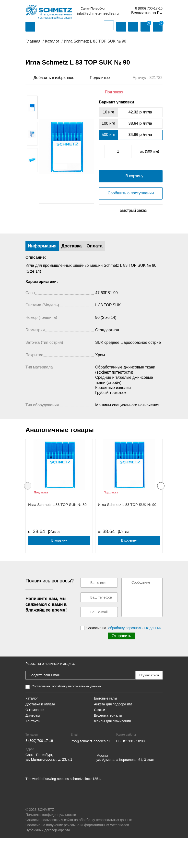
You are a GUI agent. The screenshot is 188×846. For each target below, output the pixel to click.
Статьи (99, 718)
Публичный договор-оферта (47, 838)
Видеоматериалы (108, 724)
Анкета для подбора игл (113, 712)
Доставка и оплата (40, 712)
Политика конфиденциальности (50, 823)
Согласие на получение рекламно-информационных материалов (77, 833)
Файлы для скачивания (112, 729)
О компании (34, 718)
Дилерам (32, 724)
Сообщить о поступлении (131, 201)
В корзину (59, 549)
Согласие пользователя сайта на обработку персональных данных (78, 828)
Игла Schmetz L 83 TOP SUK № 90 (127, 513)
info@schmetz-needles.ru (98, 13)
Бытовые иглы (105, 707)
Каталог (31, 707)
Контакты (32, 729)
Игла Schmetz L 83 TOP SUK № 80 (57, 513)
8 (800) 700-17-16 (149, 8)
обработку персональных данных (135, 636)
